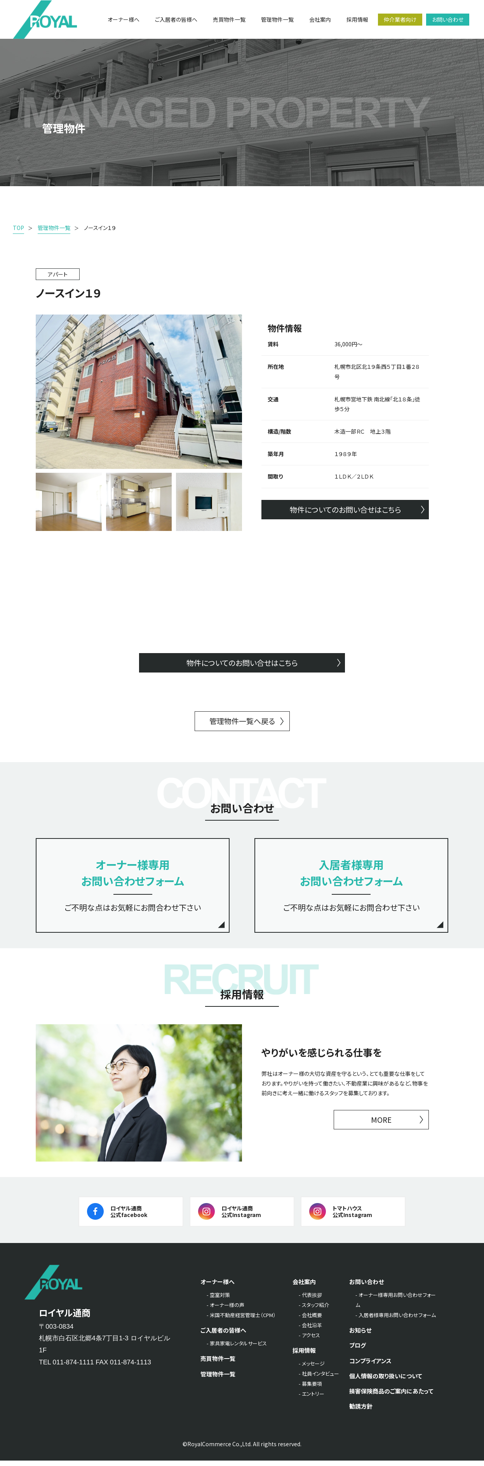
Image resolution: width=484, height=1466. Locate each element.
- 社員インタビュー (319, 1379)
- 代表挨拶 (310, 1300)
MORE (381, 1125)
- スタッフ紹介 (314, 1310)
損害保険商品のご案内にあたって (391, 1396)
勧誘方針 (361, 1411)
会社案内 (304, 1287)
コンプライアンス (370, 1366)
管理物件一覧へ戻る (242, 722)
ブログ (357, 1351)
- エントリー (311, 1399)
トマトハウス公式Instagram (352, 1216)
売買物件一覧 (217, 1364)
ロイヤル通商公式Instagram (241, 1216)
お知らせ (360, 1335)
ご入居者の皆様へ (223, 1335)
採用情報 (304, 1356)
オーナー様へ (217, 1287)
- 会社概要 (310, 1320)
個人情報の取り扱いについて (385, 1381)
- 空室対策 (218, 1300)
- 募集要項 (310, 1389)
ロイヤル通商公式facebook (128, 1216)
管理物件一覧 (217, 1379)
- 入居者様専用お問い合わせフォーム (395, 1320)
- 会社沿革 (310, 1330)
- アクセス (309, 1340)
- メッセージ (312, 1369)
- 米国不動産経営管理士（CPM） (241, 1320)
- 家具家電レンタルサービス (237, 1348)
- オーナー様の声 (225, 1310)
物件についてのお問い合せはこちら (345, 509)
